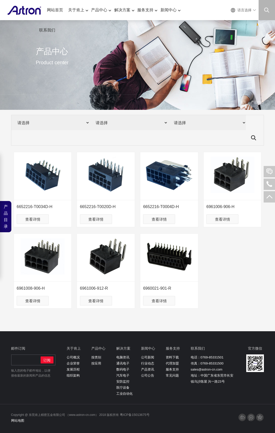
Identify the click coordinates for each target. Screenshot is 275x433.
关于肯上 (78, 10)
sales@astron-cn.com (207, 369)
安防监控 (122, 381)
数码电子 (122, 369)
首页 (243, 102)
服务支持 (147, 10)
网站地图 (17, 420)
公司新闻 (147, 357)
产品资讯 (147, 369)
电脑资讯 (122, 357)
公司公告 (147, 375)
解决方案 (124, 10)
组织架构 (73, 375)
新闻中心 (170, 10)
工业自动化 (124, 393)
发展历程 (73, 369)
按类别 (96, 357)
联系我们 (47, 30)
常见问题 (172, 375)
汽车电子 (122, 375)
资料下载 (172, 357)
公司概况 (73, 357)
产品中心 (101, 10)
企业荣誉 (73, 363)
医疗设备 (122, 387)
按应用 (96, 363)
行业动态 (147, 363)
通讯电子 (122, 363)
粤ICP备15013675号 (135, 415)
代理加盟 (172, 363)
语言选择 (244, 10)
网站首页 (55, 10)
